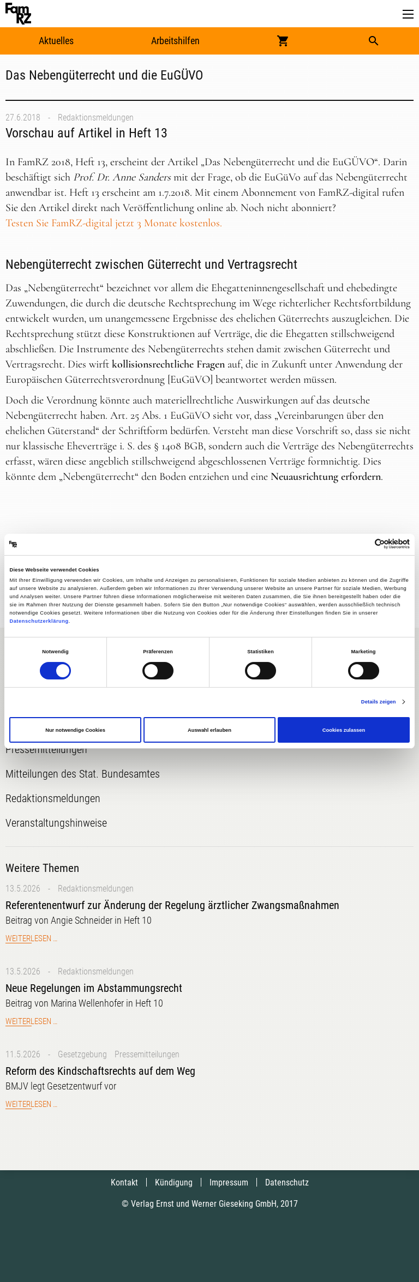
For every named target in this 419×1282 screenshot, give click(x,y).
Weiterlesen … (31, 938)
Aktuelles (56, 40)
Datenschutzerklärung (38, 621)
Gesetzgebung (82, 1054)
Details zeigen (378, 702)
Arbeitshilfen (175, 40)
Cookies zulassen (344, 730)
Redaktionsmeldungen (96, 117)
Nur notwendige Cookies (75, 730)
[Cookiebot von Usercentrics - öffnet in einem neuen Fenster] (362, 544)
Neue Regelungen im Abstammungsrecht (93, 988)
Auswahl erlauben (209, 730)
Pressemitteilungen (147, 1054)
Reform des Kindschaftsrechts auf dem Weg (100, 1071)
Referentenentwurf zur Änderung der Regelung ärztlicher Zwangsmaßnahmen (172, 905)
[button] (408, 14)
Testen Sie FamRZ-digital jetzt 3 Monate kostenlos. (113, 223)
